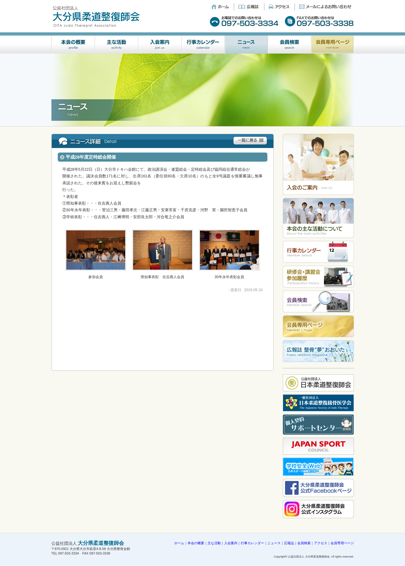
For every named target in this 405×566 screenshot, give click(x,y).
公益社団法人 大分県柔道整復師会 (309, 556)
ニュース (274, 543)
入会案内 (230, 543)
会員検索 (304, 543)
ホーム (179, 543)
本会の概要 (196, 543)
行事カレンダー (252, 543)
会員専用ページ (342, 543)
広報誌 (289, 543)
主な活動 (214, 543)
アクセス (320, 543)
